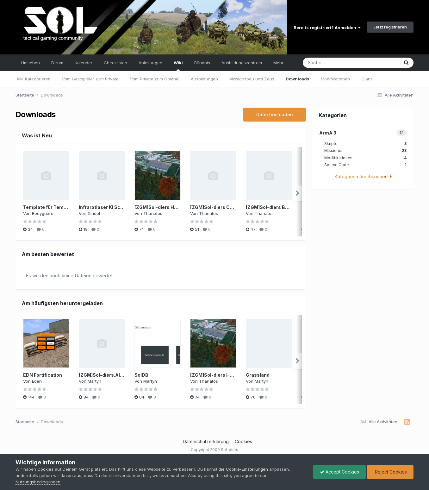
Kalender (83, 62)
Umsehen (30, 62)
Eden (37, 381)
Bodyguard (42, 213)
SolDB (141, 375)
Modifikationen (335, 78)
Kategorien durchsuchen (363, 176)
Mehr (278, 62)
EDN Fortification (42, 375)
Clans (367, 78)
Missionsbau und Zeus (251, 78)
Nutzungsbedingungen (38, 481)
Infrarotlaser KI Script (103, 207)
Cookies (243, 441)
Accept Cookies (339, 471)
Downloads (297, 78)
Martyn (94, 381)
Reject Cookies (390, 471)
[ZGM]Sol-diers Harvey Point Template (178, 207)
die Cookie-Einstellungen (243, 469)
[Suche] (337, 63)
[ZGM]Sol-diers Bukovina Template (286, 207)
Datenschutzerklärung (206, 441)
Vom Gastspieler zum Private (90, 78)
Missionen (365, 150)
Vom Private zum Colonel (154, 78)
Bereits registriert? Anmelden (327, 27)
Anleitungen (150, 62)
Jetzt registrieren (390, 26)
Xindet (94, 213)
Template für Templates (50, 207)
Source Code (365, 164)
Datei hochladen (274, 114)
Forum (57, 62)
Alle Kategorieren (33, 78)
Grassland (258, 375)
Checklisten (115, 62)
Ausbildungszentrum (241, 62)
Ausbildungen (204, 78)
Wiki (178, 65)
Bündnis (202, 62)
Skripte (365, 143)
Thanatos (152, 213)
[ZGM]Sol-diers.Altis (102, 375)
